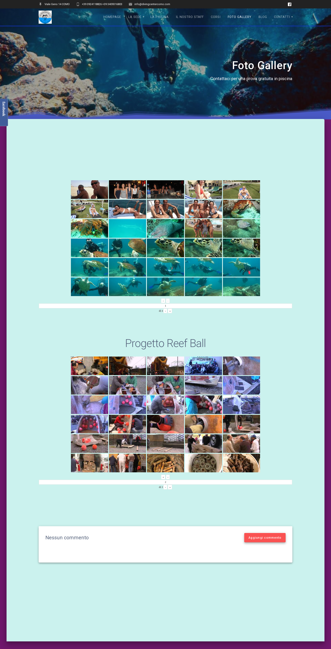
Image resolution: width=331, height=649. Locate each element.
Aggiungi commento (264, 537)
